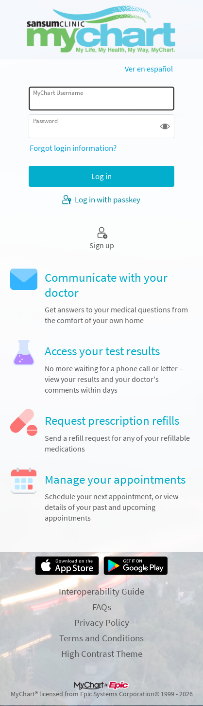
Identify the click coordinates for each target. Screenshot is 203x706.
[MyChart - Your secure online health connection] (102, 29)
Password (45, 121)
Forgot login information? (73, 148)
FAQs (101, 607)
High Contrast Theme (101, 653)
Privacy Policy (101, 622)
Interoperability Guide (101, 591)
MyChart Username (58, 93)
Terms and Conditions (101, 638)
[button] (165, 126)
